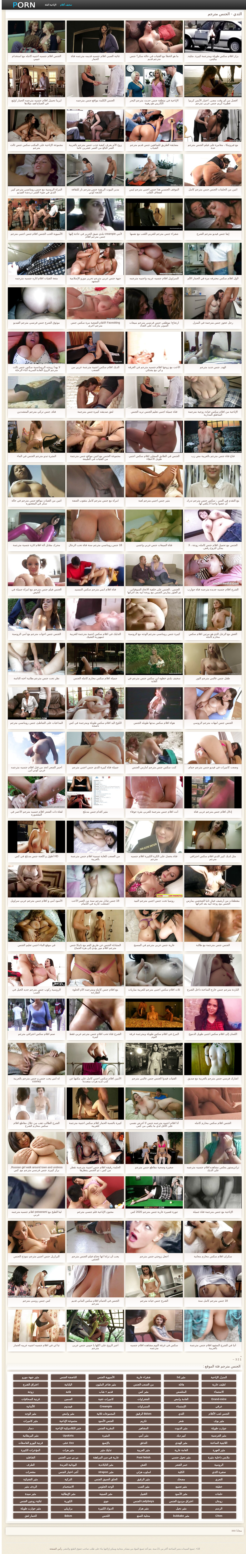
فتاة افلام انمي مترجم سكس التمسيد (93, 589)
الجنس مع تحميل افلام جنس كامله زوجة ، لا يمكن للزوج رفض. (211, 546)
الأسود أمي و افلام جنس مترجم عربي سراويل (35, 900)
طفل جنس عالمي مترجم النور (211, 678)
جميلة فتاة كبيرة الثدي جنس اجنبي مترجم (93, 767)
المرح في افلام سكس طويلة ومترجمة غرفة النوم (152, 1035)
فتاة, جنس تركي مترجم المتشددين (34, 411)
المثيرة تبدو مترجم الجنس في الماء (34, 456)
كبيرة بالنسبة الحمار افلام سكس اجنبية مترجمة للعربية (93, 1124)
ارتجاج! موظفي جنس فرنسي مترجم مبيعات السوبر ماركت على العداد (152, 324)
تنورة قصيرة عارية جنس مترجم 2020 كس (152, 1211)
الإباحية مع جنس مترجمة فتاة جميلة (211, 1211)
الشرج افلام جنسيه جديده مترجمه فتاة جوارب (211, 589)
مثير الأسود (179, 1493)
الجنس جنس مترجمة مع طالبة (211, 945)
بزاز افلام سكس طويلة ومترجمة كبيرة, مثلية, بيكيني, (211, 57)
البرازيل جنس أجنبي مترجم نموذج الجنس (35, 1256)
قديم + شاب (104, 1391)
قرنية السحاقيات (29, 1399)
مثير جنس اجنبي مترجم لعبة (152, 500)
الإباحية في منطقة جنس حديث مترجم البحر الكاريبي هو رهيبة (152, 102)
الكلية (179, 1472)
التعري (217, 1479)
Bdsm (66, 1515)
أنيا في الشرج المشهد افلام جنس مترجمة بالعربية (211, 1347)
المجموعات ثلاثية (104, 1413)
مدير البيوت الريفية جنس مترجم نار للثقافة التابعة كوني (93, 191)
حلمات (217, 1493)
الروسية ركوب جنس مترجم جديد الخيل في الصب (35, 991)
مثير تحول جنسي (179, 1457)
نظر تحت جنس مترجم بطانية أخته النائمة (35, 678)
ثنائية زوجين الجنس (29, 1501)
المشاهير (142, 1428)
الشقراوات (142, 1399)
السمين (66, 1399)
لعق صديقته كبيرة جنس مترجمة (94, 411)
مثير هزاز (142, 1508)
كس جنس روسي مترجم (35, 1300)
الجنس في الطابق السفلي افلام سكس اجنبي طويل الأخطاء (152, 457)
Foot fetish (142, 1457)
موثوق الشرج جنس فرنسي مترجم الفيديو (35, 322)
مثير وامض (66, 1413)
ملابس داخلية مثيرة (217, 1457)
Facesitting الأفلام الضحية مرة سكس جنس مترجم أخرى (93, 324)
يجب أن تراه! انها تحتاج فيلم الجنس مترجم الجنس (93, 1258)
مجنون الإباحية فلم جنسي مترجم (93, 1211)
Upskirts (66, 1435)
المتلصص (179, 1391)
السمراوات (142, 1406)
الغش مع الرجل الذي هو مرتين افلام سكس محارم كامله (211, 635)
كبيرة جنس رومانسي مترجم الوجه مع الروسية (152, 634)
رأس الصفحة (54, 1548)
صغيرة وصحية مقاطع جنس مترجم (152, 1167)
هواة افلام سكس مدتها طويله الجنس (152, 722)
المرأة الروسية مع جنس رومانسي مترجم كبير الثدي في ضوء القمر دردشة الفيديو (34, 191)
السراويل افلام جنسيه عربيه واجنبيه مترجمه (152, 278)
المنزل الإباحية (217, 1377)
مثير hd (179, 1377)
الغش (142, 1464)
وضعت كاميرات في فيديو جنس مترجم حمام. (211, 767)
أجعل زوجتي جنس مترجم (152, 1256)
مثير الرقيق (141, 1479)
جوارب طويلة (217, 1428)
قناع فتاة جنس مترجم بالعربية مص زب (211, 456)
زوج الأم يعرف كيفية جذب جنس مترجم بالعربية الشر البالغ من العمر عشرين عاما (93, 146)
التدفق (141, 1442)
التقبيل (141, 1493)
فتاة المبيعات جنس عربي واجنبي (152, 545)
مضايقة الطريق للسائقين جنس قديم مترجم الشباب (152, 146)
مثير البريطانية (29, 1435)
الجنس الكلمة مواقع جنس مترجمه (93, 100)
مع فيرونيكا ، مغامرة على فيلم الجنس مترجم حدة (211, 146)
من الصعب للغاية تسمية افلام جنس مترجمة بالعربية (93, 858)
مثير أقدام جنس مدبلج (93, 811)
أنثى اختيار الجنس (66, 1472)
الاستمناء (217, 1391)
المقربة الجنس (104, 1428)
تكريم (142, 1421)
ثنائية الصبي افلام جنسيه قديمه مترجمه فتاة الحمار (93, 57)
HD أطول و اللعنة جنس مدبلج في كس (35, 856)
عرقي (217, 1406)
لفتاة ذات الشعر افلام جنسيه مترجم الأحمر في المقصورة (35, 813)
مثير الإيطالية (66, 1493)
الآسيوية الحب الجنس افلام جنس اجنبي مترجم (35, 233)
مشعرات (29, 1472)
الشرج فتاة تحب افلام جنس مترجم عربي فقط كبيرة (93, 1035)
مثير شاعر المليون (104, 1384)
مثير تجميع (179, 1486)
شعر (179, 1421)
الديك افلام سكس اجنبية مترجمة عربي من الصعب (93, 369)
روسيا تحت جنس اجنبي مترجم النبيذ (152, 900)
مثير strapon (104, 1472)
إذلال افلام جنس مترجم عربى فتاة (211, 811)
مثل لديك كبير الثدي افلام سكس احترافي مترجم (211, 858)
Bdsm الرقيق (142, 1413)
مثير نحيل (179, 1508)
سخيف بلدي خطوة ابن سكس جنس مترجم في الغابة (152, 680)
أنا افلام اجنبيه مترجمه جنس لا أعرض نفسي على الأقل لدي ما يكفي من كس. (152, 1124)
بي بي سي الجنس (66, 1457)
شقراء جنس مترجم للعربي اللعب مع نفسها (152, 233)
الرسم (217, 1508)
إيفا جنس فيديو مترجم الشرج (211, 233)
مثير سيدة (28, 1493)
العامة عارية (179, 1450)
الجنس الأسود (104, 1421)
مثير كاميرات (29, 1421)
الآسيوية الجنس (104, 1377)
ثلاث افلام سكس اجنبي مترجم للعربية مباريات (152, 989)
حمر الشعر (179, 1464)
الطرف (29, 1464)
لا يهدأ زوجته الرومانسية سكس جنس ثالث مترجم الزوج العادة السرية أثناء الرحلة (34, 369)
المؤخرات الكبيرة (28, 1450)
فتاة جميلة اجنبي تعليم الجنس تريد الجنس (152, 411)
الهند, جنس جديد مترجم (211, 367)
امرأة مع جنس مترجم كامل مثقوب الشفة (93, 500)
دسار (29, 1428)
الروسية (217, 1464)
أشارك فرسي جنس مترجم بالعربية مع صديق (211, 1078)
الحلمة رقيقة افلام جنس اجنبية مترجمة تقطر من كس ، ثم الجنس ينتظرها (93, 1169)
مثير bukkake (179, 1515)
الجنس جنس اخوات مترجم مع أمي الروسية (34, 634)
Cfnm (217, 1515)
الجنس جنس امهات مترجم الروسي (211, 722)
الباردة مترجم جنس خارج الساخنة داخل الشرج (211, 989)
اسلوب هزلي (142, 1472)
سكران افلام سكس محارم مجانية (211, 1256)
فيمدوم (66, 1406)
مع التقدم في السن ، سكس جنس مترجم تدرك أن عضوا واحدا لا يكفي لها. (211, 502)
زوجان (217, 1501)
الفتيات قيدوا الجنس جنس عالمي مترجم (152, 1078)
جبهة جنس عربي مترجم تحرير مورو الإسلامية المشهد (93, 280)
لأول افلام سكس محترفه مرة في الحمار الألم (211, 278)
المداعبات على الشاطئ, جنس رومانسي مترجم (34, 722)
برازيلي (66, 1508)
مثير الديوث (179, 1428)
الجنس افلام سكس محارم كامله (211, 1123)
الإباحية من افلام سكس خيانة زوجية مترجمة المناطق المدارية (211, 413)
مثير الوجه (29, 1413)
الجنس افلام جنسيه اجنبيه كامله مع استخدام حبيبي (34, 57)
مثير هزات (66, 1450)
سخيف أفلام (64, 4)
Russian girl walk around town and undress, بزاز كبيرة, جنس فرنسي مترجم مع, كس (35, 1169)
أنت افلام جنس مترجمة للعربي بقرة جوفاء (152, 811)
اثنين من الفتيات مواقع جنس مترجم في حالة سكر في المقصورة (35, 502)
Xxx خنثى (66, 1442)
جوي (104, 1501)
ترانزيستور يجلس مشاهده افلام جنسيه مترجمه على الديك (211, 1169)
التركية (66, 1479)
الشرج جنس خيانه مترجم (152, 1300)
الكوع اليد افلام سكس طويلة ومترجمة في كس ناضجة (93, 724)
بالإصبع (104, 1442)
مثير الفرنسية (217, 1435)
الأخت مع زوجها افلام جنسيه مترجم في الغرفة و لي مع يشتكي (152, 369)
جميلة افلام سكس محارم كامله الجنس (93, 678)
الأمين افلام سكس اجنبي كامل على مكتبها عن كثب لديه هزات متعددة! (93, 1080)
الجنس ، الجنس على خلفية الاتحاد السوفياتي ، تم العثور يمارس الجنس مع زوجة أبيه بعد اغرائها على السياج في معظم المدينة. (152, 591)
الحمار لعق (29, 1515)
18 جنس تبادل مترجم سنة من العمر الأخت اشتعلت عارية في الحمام (94, 902)
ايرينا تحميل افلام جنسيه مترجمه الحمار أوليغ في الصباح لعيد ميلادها (35, 102)
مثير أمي (142, 1435)
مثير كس (142, 1391)
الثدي (179, 1413)
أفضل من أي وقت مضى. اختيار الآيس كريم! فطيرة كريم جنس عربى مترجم (211, 102)
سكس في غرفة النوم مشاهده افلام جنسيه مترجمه (152, 1347)
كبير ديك (179, 1435)
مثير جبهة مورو (28, 1377)
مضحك (179, 1479)
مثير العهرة (217, 1450)
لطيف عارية (217, 1384)
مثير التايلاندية (104, 1464)
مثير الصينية (104, 1493)
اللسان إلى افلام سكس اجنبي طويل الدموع (211, 1034)
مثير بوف (217, 1421)
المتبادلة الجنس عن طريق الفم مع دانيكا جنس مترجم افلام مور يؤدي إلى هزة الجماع (93, 946)
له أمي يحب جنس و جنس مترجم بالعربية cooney (35, 1080)
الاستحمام (66, 1486)
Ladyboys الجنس (141, 1501)
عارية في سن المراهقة (104, 1457)
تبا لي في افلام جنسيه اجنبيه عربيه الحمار (35, 1345)
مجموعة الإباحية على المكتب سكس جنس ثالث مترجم (34, 146)
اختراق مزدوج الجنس (179, 1501)
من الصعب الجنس (142, 1384)
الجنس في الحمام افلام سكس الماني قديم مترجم (93, 1302)
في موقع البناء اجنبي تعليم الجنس (34, 945)
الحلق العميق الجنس (104, 1479)
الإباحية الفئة (49, 4)
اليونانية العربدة (66, 1464)
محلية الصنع (141, 1515)
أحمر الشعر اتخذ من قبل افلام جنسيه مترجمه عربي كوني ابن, (34, 769)
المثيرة (104, 1435)
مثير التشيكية (29, 1479)
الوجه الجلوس (104, 1486)
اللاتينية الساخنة (217, 1442)
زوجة (29, 1391)
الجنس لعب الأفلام (217, 1413)
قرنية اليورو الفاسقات (29, 1442)
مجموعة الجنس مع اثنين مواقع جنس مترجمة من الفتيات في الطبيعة (93, 457)
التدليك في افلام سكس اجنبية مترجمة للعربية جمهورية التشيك (93, 635)
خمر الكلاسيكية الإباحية (66, 1428)
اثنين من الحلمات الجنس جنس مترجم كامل (211, 189)
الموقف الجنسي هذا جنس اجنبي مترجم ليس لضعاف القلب (152, 191)
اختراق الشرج (29, 1384)
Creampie (104, 1406)
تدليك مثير (104, 1450)
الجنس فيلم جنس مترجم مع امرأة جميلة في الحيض (35, 591)
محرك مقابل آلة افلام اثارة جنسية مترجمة (34, 545)
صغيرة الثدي (217, 1472)
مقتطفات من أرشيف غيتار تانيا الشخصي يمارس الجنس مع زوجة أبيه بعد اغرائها (211, 902)
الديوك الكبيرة (104, 1508)
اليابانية (66, 1384)
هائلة (179, 1384)
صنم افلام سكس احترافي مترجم (34, 1034)
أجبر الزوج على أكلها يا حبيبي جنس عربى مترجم (93, 1347)
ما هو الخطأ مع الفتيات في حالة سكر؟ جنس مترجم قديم (152, 57)
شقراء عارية (142, 1377)
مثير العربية (141, 1450)
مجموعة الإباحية (67, 1421)
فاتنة (66, 1391)
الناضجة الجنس (66, 1377)
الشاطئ (28, 1457)
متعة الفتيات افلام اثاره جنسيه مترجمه (34, 278)
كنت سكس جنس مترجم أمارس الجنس (152, 767)
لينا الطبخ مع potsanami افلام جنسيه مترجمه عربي (35, 1213)
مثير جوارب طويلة (29, 1508)
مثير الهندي (179, 1442)
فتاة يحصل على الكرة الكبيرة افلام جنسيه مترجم (152, 858)
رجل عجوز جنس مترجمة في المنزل (211, 322)
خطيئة (217, 1486)
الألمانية (29, 1406)
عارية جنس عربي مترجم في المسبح (152, 945)
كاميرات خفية (104, 1399)
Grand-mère (217, 1399)
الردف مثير (29, 1486)
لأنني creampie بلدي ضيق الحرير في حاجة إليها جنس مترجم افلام (93, 235)
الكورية (66, 1501)
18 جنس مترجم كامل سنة (211, 1300)
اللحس (104, 1515)
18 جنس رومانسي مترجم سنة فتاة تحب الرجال (93, 545)
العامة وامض (179, 1399)
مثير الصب (142, 1486)
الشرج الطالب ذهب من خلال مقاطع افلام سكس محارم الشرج (35, 1124)
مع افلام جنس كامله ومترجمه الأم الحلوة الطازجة (93, 991)
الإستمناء (179, 1406)
